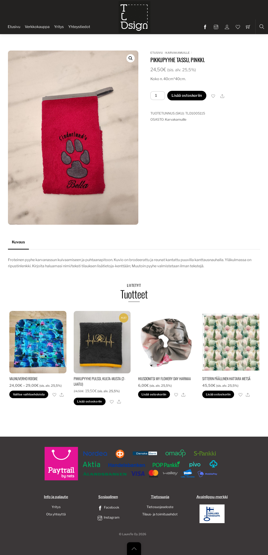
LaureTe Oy (130, 534)
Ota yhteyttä (56, 514)
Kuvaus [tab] (18, 242)
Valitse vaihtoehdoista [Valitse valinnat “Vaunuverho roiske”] (29, 394)
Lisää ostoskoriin (187, 95)
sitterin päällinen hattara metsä (226, 378)
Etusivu (14, 27)
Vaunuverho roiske (23, 378)
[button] (130, 58)
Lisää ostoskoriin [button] (89, 401)
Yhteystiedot (79, 27)
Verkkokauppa (37, 27)
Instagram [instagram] (108, 517)
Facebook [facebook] (108, 507)
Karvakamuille (177, 52)
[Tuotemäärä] (157, 95)
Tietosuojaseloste (160, 507)
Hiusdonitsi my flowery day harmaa (164, 378)
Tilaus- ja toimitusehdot (160, 514)
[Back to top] (134, 548)
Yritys (59, 27)
